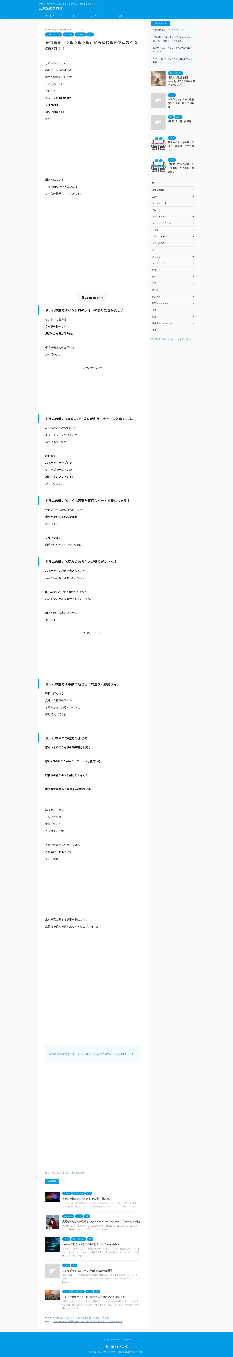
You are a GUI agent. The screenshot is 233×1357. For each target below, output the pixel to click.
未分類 (155, 290)
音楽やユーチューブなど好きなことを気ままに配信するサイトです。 (116, 1352)
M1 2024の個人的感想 (179, 121)
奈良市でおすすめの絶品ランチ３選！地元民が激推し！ (181, 103)
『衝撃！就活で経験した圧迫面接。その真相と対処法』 (181, 168)
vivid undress (158, 190)
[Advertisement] (92, 273)
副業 (121, 16)
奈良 (154, 276)
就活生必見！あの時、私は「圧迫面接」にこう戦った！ (181, 146)
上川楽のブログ (51, 8)
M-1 (154, 183)
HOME (49, 16)
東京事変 (75, 1173)
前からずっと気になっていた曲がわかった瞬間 (87, 1270)
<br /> (54, 149)
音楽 (82, 1173)
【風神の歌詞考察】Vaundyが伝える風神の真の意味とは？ (181, 81)
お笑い (155, 196)
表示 (100, 297)
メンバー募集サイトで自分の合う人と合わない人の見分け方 (94, 1297)
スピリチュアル (159, 216)
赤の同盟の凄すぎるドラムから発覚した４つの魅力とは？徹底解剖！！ (91, 1054)
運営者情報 (127, 1340)
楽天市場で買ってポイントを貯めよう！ (172, 339)
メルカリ (156, 256)
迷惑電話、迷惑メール (162, 323)
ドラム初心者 (158, 243)
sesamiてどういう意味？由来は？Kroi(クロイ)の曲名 (90, 1244)
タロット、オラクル (161, 223)
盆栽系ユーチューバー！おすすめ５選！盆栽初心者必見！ (82, 1318)
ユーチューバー (97, 16)
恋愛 (154, 283)
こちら (84, 919)
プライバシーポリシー (110, 1340)
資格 (154, 316)
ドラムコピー (158, 236)
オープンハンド (55, 1173)
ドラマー (66, 1173)
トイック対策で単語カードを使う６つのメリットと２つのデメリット (87, 1321)
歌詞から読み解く (160, 303)
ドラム (73, 16)
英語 (154, 310)
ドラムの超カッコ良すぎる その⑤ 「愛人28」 (86, 1198)
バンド (155, 250)
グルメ (155, 210)
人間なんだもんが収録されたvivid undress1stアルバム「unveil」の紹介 (101, 1221)
